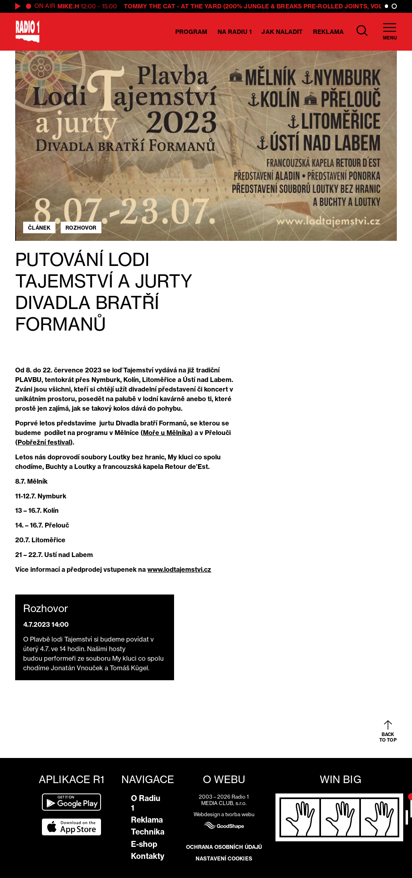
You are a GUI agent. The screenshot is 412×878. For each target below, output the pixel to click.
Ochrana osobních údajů (224, 847)
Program (191, 31)
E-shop (144, 844)
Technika (147, 832)
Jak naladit (282, 31)
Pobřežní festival (44, 442)
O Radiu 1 (145, 803)
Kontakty (147, 856)
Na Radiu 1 (235, 31)
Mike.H (68, 6)
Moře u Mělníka (166, 433)
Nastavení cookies (224, 858)
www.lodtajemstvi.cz (179, 569)
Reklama (328, 31)
